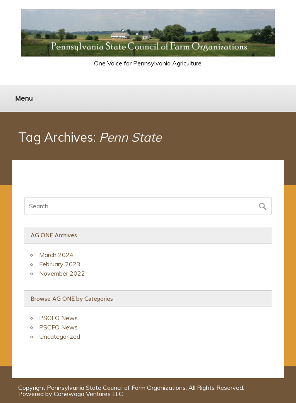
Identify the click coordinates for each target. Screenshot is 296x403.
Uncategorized (59, 336)
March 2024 (56, 255)
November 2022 (62, 273)
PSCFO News (58, 318)
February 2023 (59, 264)
